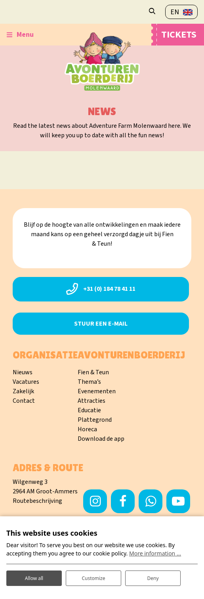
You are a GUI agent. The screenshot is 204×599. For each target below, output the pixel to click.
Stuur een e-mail (101, 323)
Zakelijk (23, 391)
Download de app (101, 438)
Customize (93, 578)
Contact (24, 400)
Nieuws (22, 372)
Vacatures (26, 381)
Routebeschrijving (37, 501)
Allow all (34, 578)
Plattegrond (95, 419)
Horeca (87, 429)
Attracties (91, 400)
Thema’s (89, 381)
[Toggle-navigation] (20, 35)
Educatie (89, 410)
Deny (152, 578)
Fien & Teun (93, 372)
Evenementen (97, 391)
